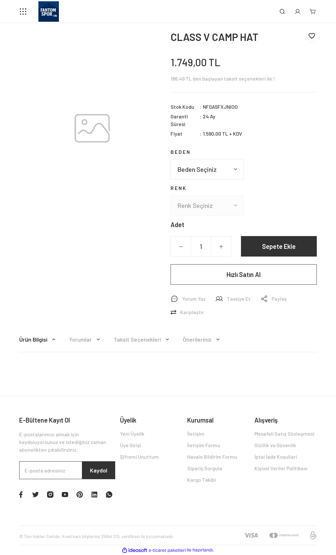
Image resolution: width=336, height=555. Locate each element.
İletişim (195, 434)
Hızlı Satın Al (244, 274)
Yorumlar (85, 339)
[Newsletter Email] (67, 470)
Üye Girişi (130, 445)
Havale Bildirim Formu (212, 457)
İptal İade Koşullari (275, 457)
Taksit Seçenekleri (142, 339)
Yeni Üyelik (132, 434)
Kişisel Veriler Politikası (281, 468)
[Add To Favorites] (312, 36)
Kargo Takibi (201, 480)
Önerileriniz (202, 339)
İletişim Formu (203, 445)
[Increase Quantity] (221, 246)
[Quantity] (201, 246)
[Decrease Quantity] (181, 246)
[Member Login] (297, 11)
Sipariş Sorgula (204, 468)
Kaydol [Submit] (98, 470)
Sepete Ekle (279, 246)
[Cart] (313, 11)
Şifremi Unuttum (139, 457)
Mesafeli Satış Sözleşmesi (284, 434)
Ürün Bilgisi (38, 339)
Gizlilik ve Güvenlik (275, 445)
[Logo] (48, 11)
